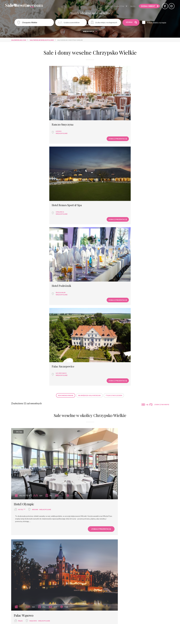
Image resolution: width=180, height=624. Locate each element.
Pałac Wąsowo (105, 212)
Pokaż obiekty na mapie (158, 22)
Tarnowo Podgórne (121, 402)
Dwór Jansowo (105, 306)
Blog (128, 6)
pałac (101, 217)
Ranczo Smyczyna (26, 94)
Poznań (121, 311)
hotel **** (22, 491)
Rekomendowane (65, 123)
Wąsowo (114, 217)
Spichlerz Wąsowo (26, 306)
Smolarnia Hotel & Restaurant (116, 579)
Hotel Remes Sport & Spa (70, 94)
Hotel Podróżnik (103, 94)
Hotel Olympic (24, 212)
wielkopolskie (25, 103)
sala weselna (23, 311)
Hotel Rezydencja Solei (30, 579)
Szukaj (131, 22)
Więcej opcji (90, 31)
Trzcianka (117, 585)
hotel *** (21, 217)
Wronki (35, 217)
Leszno (22, 101)
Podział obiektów (110, 6)
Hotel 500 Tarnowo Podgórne (116, 397)
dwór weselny (105, 311)
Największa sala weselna (89, 123)
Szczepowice (143, 101)
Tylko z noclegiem (114, 123)
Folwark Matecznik (27, 397)
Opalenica (63, 101)
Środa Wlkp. (103, 101)
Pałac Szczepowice (145, 94)
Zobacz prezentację (36, 109)
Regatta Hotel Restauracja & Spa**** (121, 485)
